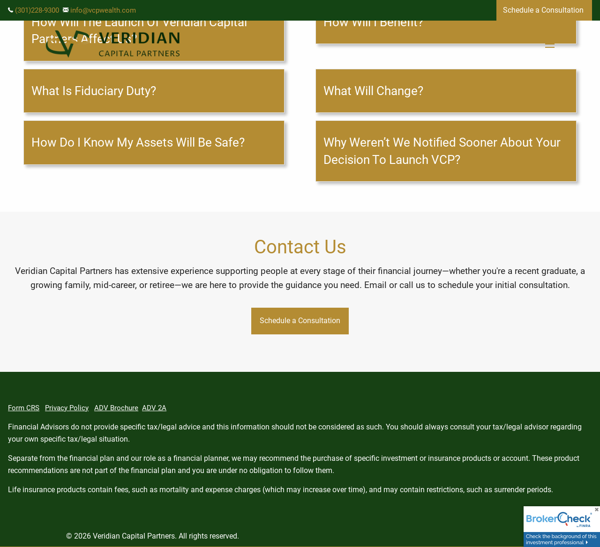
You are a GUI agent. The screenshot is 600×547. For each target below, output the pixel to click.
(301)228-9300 (37, 10)
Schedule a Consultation (544, 10)
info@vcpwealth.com (103, 10)
